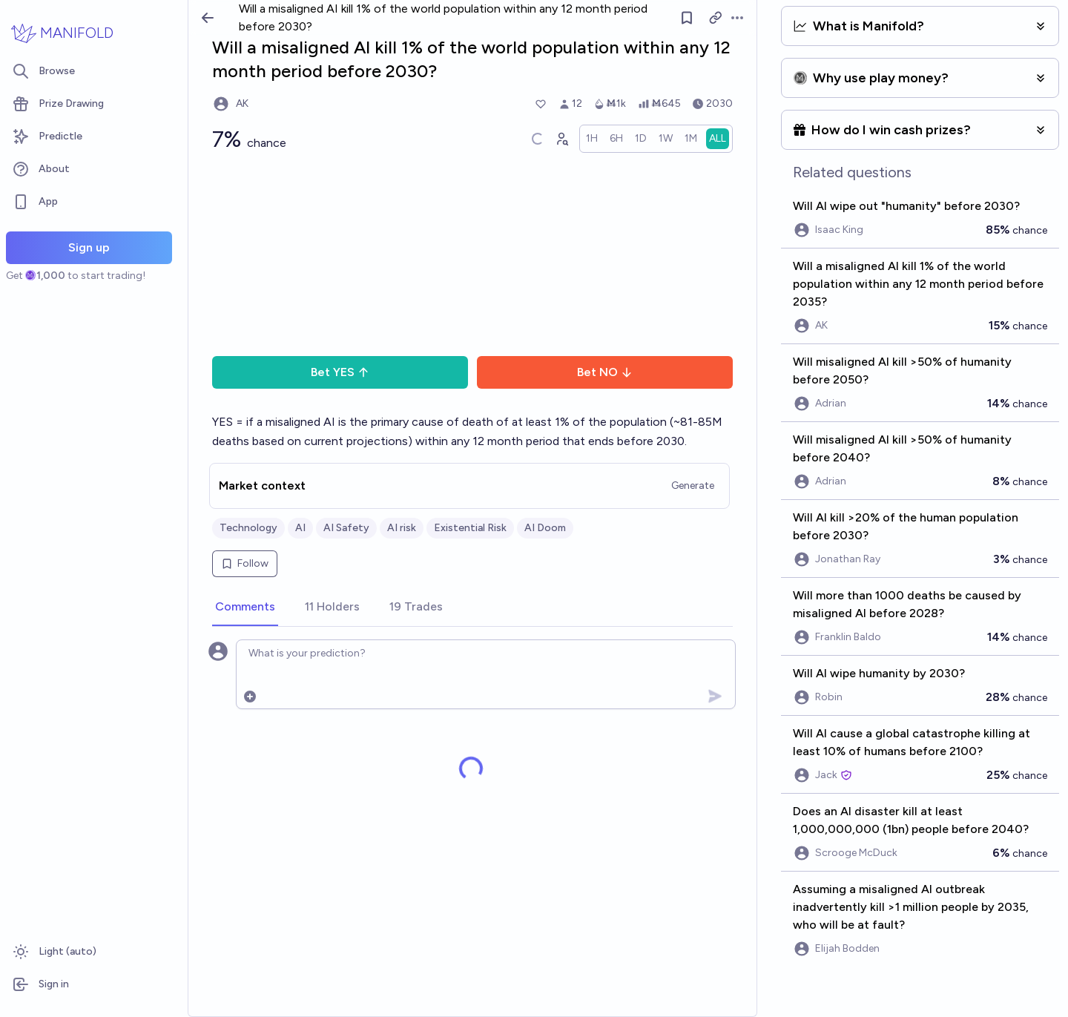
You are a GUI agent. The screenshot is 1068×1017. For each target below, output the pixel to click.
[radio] (592, 138)
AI (300, 527)
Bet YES (340, 372)
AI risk (401, 527)
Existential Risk (470, 527)
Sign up (89, 247)
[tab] (245, 607)
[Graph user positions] (561, 139)
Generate (692, 485)
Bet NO (605, 372)
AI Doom (545, 527)
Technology (248, 527)
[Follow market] (687, 18)
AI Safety (346, 527)
